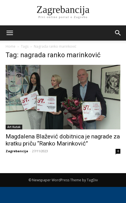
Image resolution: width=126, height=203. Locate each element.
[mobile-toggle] (10, 33)
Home (11, 46)
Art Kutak (14, 127)
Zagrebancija (17, 151)
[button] (118, 33)
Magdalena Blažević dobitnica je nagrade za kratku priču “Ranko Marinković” (63, 140)
